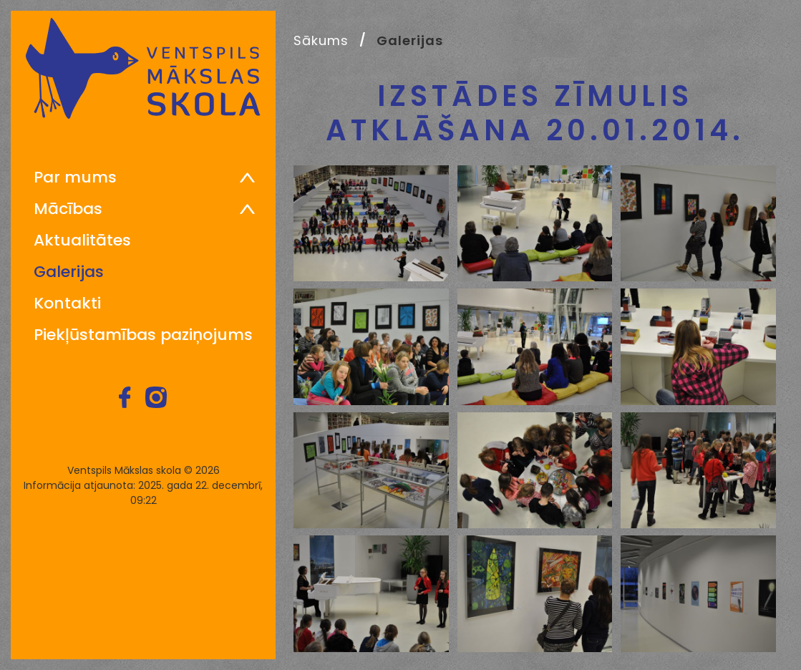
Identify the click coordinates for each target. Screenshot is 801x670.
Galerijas (69, 272)
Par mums (75, 177)
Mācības (68, 209)
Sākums (320, 40)
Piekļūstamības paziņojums (143, 335)
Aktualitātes (82, 240)
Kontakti (67, 303)
